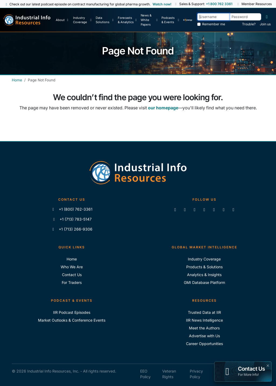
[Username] (213, 16)
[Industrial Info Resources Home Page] (27, 20)
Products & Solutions (204, 267)
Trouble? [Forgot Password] (249, 24)
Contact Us (72, 274)
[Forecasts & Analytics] (127, 20)
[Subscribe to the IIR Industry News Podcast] (223, 209)
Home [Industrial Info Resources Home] (17, 80)
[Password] (245, 16)
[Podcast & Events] (170, 20)
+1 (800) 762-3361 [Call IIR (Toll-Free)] (72, 209)
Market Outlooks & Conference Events (71, 320)
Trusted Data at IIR (204, 312)
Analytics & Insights (204, 274)
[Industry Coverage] (82, 20)
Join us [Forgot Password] (265, 24)
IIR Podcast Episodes (71, 312)
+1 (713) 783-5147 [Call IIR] (72, 219)
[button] (176, 4)
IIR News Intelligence (204, 320)
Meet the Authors (204, 328)
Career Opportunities (204, 343)
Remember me (213, 24)
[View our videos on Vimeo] (214, 209)
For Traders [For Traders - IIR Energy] (72, 282)
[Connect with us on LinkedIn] (175, 209)
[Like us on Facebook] (185, 209)
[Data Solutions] (105, 20)
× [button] (268, 365)
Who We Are (72, 267)
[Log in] (267, 17)
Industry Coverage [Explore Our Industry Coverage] (204, 259)
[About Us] (63, 20)
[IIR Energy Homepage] (187, 20)
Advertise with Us (204, 335)
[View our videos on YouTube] (204, 209)
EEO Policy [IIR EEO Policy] (145, 374)
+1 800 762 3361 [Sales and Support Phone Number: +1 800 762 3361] (219, 4)
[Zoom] (233, 209)
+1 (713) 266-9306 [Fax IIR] (72, 229)
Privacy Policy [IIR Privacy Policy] (196, 374)
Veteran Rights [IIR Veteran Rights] (169, 374)
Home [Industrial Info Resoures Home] (72, 259)
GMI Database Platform (204, 282)
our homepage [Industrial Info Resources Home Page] (163, 107)
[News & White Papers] (149, 20)
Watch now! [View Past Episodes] (162, 4)
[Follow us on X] (194, 209)
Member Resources (254, 4)
